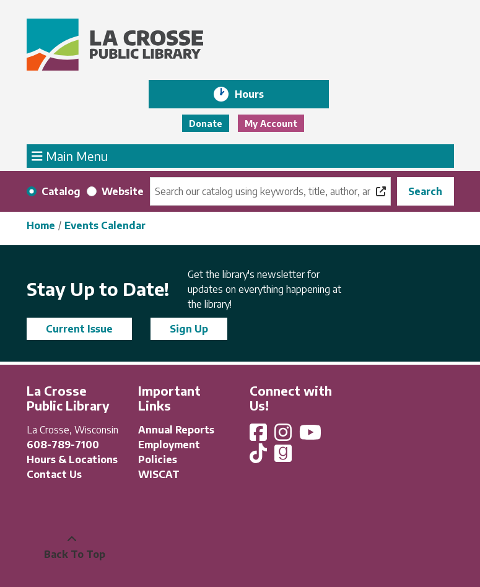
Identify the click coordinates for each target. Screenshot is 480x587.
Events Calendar (105, 225)
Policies (157, 459)
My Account (271, 123)
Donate (205, 123)
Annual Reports (176, 430)
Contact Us (54, 474)
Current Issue (79, 329)
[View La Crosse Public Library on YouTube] (311, 436)
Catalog (61, 191)
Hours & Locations (72, 459)
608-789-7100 (63, 444)
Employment (169, 444)
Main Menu (70, 155)
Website (123, 191)
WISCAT (159, 474)
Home (41, 225)
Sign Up (189, 329)
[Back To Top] (72, 546)
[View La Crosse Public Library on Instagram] (284, 436)
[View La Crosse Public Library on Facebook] (259, 436)
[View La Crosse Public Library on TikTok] (259, 457)
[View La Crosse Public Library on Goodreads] (283, 457)
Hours (258, 94)
